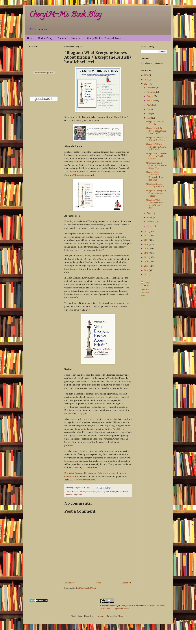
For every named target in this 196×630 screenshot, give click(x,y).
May (149, 118)
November (151, 92)
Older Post (126, 583)
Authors (62, 38)
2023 (146, 231)
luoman (103, 616)
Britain (82, 492)
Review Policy (45, 38)
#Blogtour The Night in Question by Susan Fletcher (156, 193)
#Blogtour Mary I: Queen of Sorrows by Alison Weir (156, 165)
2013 (146, 274)
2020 (146, 244)
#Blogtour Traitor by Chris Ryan (155, 122)
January (150, 226)
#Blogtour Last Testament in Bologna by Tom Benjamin (154, 176)
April (149, 213)
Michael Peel (91, 492)
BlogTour (75, 492)
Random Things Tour (74, 495)
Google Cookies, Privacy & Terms (104, 38)
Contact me (76, 38)
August (150, 105)
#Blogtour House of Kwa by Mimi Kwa (155, 185)
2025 (146, 79)
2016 (146, 262)
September (151, 101)
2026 (146, 75)
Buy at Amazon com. (86, 479)
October (150, 96)
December (151, 88)
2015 (146, 266)
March (150, 217)
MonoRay (101, 492)
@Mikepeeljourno (80, 175)
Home (30, 38)
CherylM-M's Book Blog (65, 15)
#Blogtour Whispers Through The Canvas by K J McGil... (156, 147)
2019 (146, 249)
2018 (146, 253)
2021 (146, 240)
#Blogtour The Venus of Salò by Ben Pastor (156, 138)
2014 (146, 270)
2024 (146, 84)
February (151, 222)
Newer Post (70, 583)
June (149, 113)
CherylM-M (126, 606)
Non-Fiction (110, 492)
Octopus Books (122, 492)
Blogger (121, 616)
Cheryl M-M (147, 284)
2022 (146, 236)
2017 (146, 257)
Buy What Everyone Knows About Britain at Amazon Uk (91, 473)
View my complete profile (145, 293)
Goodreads (69, 476)
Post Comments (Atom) (86, 588)
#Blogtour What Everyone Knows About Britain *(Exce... (154, 204)
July (149, 109)
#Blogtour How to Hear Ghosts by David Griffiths (156, 156)
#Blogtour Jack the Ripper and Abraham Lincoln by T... (156, 131)
